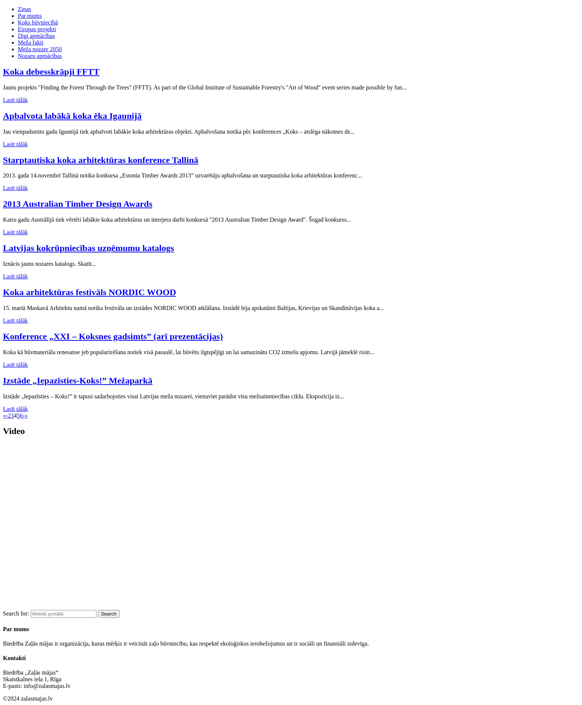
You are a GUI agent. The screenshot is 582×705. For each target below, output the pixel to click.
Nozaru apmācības (40, 56)
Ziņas (24, 9)
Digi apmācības (36, 36)
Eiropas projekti (37, 29)
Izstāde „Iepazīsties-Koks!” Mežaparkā (78, 380)
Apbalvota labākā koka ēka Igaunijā (72, 116)
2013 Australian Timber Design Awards (77, 204)
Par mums (30, 16)
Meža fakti (30, 42)
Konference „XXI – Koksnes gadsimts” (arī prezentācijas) (113, 336)
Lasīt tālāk (15, 100)
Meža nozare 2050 (40, 49)
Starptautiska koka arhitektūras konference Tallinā (100, 160)
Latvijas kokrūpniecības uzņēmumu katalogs (88, 248)
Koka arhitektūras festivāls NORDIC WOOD (89, 292)
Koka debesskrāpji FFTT (51, 71)
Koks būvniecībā (38, 22)
